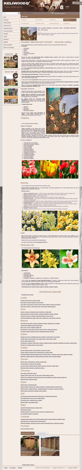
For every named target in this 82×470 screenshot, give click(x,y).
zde (38, 247)
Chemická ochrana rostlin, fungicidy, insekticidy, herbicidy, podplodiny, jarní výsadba (40, 323)
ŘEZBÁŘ (6, 42)
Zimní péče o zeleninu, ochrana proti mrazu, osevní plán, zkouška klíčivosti (38, 306)
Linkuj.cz (32, 464)
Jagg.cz (28, 464)
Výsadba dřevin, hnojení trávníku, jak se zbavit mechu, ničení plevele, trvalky (38, 339)
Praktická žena (26, 23)
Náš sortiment (40, 19)
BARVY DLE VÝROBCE (9, 47)
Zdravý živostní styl (55, 23)
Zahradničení (67, 19)
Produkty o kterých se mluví (28, 433)
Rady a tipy (53, 19)
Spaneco (76, 467)
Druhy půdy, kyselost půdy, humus (29, 373)
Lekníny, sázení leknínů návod (28, 341)
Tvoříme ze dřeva (40, 23)
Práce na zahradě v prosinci (27, 428)
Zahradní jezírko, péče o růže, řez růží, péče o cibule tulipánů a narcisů (37, 375)
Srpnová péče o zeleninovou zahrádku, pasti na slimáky (34, 391)
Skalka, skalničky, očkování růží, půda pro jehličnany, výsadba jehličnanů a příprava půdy (41, 386)
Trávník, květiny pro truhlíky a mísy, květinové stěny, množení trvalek (36, 352)
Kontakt (5, 467)
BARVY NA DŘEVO (8, 45)
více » (36, 454)
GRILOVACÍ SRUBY (8, 31)
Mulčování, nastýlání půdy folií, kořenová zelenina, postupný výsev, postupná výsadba (41, 356)
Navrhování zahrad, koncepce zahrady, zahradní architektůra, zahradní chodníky (39, 314)
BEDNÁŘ (6, 33)
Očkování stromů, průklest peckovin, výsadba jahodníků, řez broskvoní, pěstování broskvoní (42, 388)
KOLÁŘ (5, 36)
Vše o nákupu (13, 467)
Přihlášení (20, 467)
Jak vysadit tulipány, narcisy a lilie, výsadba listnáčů (33, 398)
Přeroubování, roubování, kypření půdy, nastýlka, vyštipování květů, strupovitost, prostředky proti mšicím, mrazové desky (49, 343)
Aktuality (29, 13)
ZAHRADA (6, 20)
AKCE (22, 13)
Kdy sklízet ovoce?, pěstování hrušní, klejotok (31, 400)
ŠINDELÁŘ (6, 39)
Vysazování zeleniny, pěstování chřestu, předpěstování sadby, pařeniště (37, 331)
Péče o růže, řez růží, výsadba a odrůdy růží (31, 327)
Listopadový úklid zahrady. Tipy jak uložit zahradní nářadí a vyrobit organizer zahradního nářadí (43, 419)
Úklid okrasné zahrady (26, 409)
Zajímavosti (67, 23)
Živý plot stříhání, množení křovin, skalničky (31, 364)
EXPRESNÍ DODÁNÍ (59, 13)
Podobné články (41, 433)
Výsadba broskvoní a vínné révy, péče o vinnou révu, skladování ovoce (37, 411)
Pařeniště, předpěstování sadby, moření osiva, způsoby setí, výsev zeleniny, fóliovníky (41, 318)
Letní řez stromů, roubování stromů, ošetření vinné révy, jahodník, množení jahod (39, 366)
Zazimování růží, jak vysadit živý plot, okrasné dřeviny (33, 421)
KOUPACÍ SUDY (7, 25)
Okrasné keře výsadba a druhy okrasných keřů (31, 325)
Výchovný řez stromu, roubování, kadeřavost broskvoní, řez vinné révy (37, 316)
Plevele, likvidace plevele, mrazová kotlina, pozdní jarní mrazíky (35, 350)
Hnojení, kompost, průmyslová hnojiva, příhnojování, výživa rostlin (36, 312)
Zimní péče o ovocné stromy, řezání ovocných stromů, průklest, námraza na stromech (40, 304)
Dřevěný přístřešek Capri (26, 452)
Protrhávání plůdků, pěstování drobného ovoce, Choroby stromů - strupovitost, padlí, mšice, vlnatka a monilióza (46, 354)
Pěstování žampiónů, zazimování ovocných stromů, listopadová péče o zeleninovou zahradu (42, 423)
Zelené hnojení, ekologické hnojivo (29, 384)
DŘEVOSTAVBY (7, 22)
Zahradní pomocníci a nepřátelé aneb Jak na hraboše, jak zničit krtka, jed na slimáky (40, 337)
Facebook (24, 464)
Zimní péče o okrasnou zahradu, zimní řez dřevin (32, 302)
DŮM (5, 17)
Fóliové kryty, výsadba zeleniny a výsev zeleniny (32, 345)
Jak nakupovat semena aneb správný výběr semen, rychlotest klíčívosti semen (39, 396)
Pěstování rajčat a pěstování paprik (29, 379)
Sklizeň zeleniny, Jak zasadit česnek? (29, 402)
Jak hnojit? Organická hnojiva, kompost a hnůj (31, 407)
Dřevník (43, 452)
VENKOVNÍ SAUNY (8, 28)
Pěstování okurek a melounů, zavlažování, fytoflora (32, 368)
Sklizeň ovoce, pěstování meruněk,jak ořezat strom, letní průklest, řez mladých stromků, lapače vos (44, 377)
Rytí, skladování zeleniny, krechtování (29, 413)
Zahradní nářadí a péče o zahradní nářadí (30, 300)
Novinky (24, 19)
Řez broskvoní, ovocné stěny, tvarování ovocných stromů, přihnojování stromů (39, 329)
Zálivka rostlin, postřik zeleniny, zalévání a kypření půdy (33, 362)
